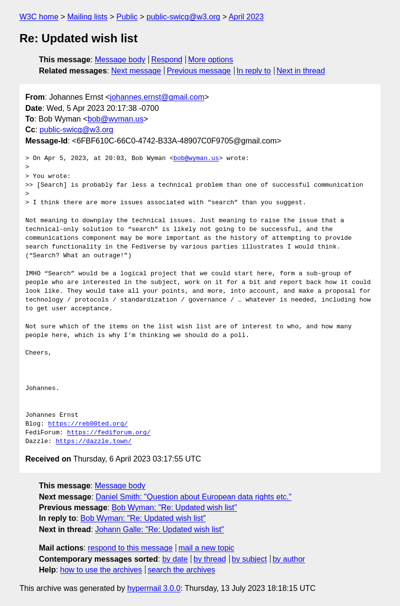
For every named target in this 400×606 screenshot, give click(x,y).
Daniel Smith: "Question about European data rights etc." (194, 497)
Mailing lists (87, 17)
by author (289, 559)
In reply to (253, 71)
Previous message (199, 71)
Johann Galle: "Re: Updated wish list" (159, 529)
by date (174, 559)
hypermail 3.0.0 (153, 588)
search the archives (182, 570)
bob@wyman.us (116, 119)
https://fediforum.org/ (109, 432)
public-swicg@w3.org (183, 17)
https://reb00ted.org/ (88, 424)
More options (211, 59)
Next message (136, 71)
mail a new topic (207, 548)
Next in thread (300, 71)
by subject (249, 559)
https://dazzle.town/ (93, 441)
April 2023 (246, 17)
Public (127, 17)
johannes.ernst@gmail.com (157, 97)
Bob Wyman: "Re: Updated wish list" (174, 507)
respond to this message (130, 548)
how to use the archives (101, 570)
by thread (210, 559)
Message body (120, 59)
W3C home (38, 17)
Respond (166, 59)
